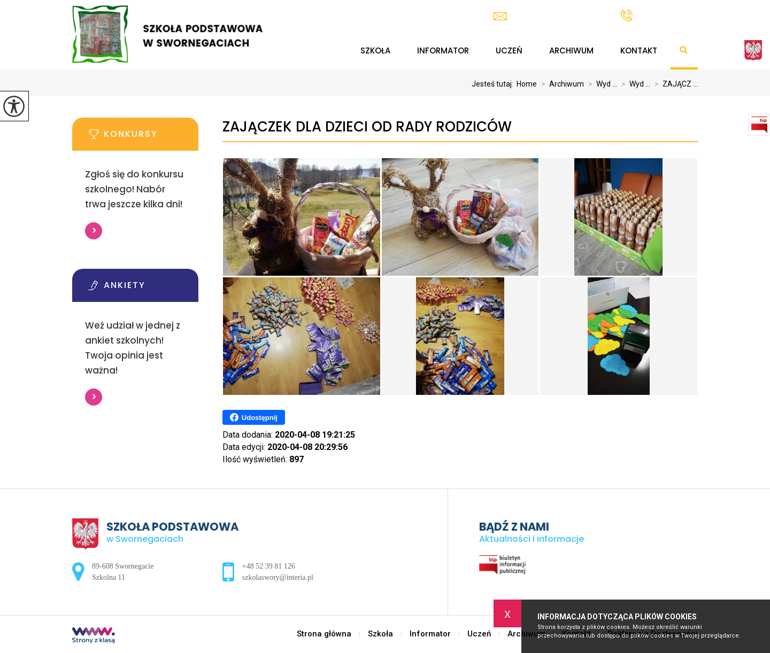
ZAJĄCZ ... (674, 84)
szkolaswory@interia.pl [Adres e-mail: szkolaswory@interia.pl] (277, 577)
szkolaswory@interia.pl (546, 16)
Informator (443, 50)
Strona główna (329, 50)
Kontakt (638, 50)
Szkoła (375, 50)
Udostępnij (254, 417)
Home (527, 84)
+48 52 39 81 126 (659, 15)
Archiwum (571, 50)
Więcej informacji (93, 230)
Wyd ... (600, 84)
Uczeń (509, 50)
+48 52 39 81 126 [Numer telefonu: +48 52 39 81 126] (268, 566)
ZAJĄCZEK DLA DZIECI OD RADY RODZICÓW (367, 127)
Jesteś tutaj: (494, 84)
